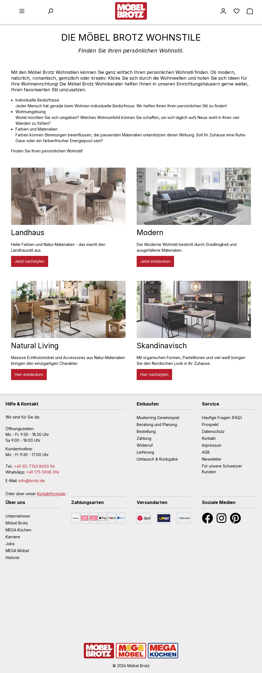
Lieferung (145, 452)
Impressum (211, 445)
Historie (12, 557)
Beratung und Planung (157, 424)
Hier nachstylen (154, 374)
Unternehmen (18, 516)
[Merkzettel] (236, 11)
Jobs (10, 543)
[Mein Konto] (223, 11)
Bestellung (146, 431)
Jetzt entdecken (155, 261)
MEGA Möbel (17, 550)
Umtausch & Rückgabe (157, 459)
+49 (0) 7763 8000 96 (34, 466)
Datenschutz (213, 431)
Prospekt (210, 424)
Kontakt (209, 438)
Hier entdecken (29, 374)
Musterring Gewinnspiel (158, 417)
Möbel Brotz (17, 523)
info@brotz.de (32, 480)
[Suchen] (50, 11)
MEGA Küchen (18, 530)
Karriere (13, 536)
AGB (206, 452)
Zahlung (144, 438)
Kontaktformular (51, 493)
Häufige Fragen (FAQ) (222, 417)
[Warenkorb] (249, 11)
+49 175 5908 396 (42, 472)
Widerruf (145, 445)
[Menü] (21, 11)
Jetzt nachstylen (30, 261)
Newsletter (212, 459)
